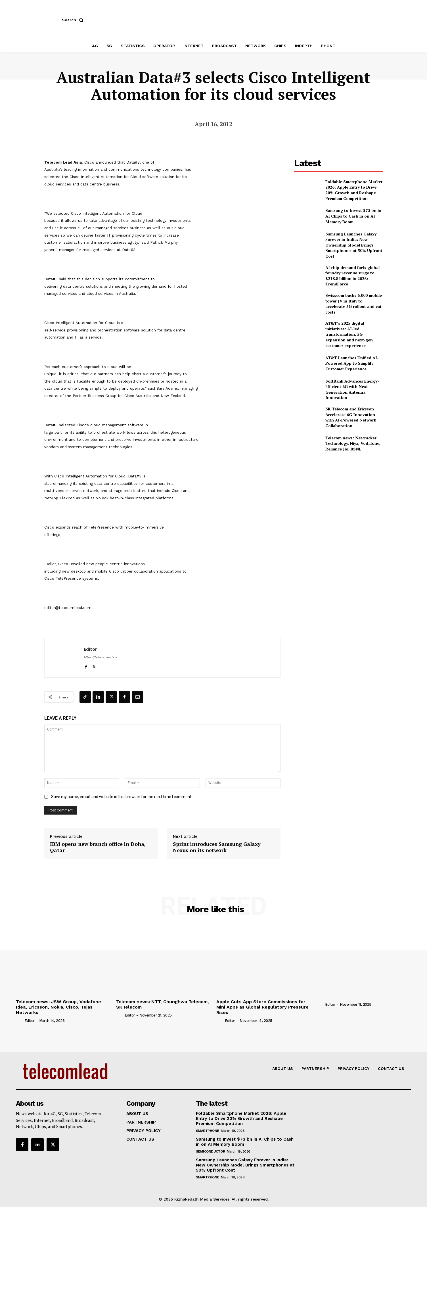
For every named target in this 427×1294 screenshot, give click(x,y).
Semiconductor (210, 1151)
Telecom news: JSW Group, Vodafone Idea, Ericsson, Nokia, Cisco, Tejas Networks (58, 1007)
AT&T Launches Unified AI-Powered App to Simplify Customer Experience (352, 363)
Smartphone (207, 1131)
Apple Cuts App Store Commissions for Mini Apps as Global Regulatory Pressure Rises (262, 1007)
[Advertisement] (338, 499)
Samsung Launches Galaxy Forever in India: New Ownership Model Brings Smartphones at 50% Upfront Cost (353, 245)
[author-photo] (19, 1020)
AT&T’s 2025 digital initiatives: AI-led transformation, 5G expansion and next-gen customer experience (349, 334)
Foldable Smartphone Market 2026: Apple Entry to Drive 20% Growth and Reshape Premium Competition (354, 190)
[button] (74, 20)
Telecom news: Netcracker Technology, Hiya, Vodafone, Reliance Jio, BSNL (352, 443)
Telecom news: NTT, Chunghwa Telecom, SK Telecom (162, 1004)
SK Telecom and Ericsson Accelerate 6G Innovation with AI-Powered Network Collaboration (350, 417)
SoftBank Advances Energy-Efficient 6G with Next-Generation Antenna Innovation (352, 389)
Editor (90, 649)
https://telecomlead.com (101, 657)
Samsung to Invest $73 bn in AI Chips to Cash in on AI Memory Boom (353, 216)
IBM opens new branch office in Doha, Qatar (98, 847)
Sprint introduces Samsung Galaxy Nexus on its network (217, 847)
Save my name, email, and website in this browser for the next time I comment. (121, 796)
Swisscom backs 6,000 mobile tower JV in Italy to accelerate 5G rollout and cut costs (353, 304)
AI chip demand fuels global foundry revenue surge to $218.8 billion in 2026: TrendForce (352, 276)
